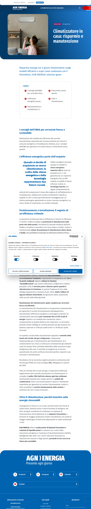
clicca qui (49, 247)
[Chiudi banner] (82, 236)
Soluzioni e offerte (45, 506)
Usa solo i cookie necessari (20, 271)
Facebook (19, 474)
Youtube (19, 484)
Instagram (42, 474)
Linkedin (65, 474)
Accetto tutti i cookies (70, 271)
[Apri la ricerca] (79, 8)
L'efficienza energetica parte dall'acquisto (33, 101)
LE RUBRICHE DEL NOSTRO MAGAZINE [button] (51, 8)
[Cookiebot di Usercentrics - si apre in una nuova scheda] (70, 236)
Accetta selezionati (45, 271)
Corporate (31, 2)
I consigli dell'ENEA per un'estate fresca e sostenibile (35, 93)
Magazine (40, 2)
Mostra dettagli (74, 266)
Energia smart (57, 24)
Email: (67, 505)
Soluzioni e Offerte (19, 2)
